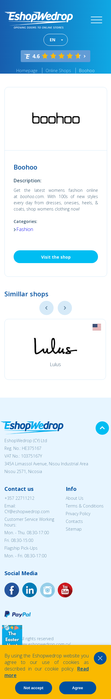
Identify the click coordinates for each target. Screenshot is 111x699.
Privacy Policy (78, 513)
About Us (74, 498)
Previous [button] (46, 308)
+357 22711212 (19, 498)
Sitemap (74, 529)
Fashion (24, 229)
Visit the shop (56, 257)
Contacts (74, 521)
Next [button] (65, 308)
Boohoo (87, 70)
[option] (55, 349)
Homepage (27, 70)
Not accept (33, 688)
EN (52, 39)
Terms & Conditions (85, 506)
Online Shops (58, 70)
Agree (77, 688)
